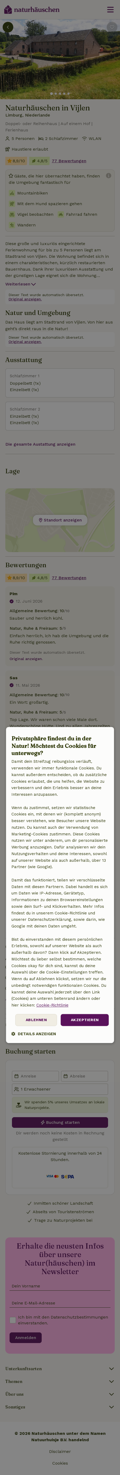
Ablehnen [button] (36, 1020)
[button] (33, 1033)
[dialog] (60, 885)
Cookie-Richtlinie (52, 1005)
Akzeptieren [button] (84, 1020)
